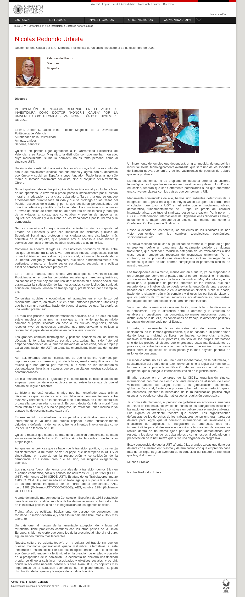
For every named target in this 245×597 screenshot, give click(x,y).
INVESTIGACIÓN (101, 20)
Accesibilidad (128, 4)
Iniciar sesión (218, 14)
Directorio (168, 4)
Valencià (95, 4)
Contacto (43, 581)
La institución (55, 25)
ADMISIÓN (22, 20)
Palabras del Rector (60, 58)
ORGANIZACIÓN (140, 20)
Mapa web (144, 4)
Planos (31, 581)
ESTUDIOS (57, 20)
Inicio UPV (20, 25)
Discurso (53, 63)
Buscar (156, 4)
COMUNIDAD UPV (177, 20)
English (106, 4)
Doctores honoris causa (79, 25)
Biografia (53, 68)
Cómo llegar (18, 581)
